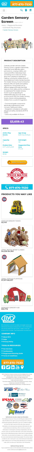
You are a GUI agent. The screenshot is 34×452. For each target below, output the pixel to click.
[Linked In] (13, 369)
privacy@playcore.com (21, 449)
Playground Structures (15, 25)
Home (4, 25)
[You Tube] (18, 369)
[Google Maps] (22, 369)
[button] (2, 45)
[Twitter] (8, 369)
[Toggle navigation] (3, 10)
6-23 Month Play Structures (12, 27)
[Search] (21, 10)
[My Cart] (30, 10)
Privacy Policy (16, 440)
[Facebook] (3, 369)
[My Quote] (26, 10)
